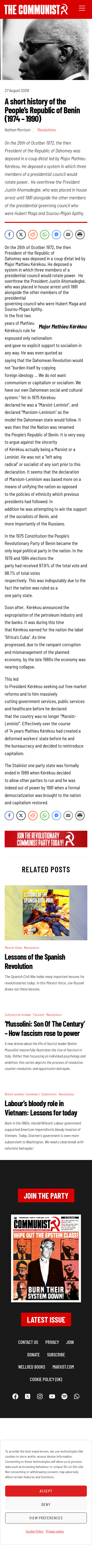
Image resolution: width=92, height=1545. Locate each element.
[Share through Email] (68, 234)
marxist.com (63, 1367)
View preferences (46, 1518)
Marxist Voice (13, 947)
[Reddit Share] (33, 234)
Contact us (28, 1342)
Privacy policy (55, 1531)
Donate (33, 1354)
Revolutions (46, 129)
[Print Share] (80, 234)
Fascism (38, 1014)
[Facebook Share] (9, 234)
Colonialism (49, 1094)
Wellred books (31, 1367)
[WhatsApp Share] (44, 234)
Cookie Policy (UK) (46, 1379)
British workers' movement (22, 1094)
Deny (46, 1504)
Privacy (52, 1342)
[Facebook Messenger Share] (56, 234)
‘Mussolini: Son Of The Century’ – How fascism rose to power (45, 1028)
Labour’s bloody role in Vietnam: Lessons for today (41, 1107)
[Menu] (82, 7)
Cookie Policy (34, 1531)
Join (70, 1342)
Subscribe (56, 1354)
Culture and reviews (18, 1014)
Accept (46, 1491)
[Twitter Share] (21, 234)
